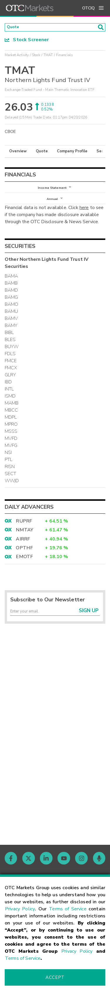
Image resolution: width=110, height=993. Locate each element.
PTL (8, 465)
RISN (10, 472)
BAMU (11, 317)
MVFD (11, 444)
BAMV (11, 324)
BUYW (12, 352)
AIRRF (23, 544)
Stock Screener (27, 41)
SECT (10, 479)
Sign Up (89, 618)
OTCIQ (88, 8)
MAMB (12, 408)
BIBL (9, 338)
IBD (8, 387)
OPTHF (24, 553)
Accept (54, 977)
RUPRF (24, 526)
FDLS (10, 359)
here (84, 213)
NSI (8, 458)
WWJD (12, 486)
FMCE (11, 366)
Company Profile (72, 153)
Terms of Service (68, 909)
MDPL (11, 423)
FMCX (11, 373)
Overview (18, 153)
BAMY (11, 331)
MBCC (11, 416)
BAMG (11, 303)
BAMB (11, 289)
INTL (9, 394)
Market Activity (17, 56)
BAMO (11, 310)
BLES (10, 345)
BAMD (11, 296)
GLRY (10, 380)
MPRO (11, 430)
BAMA (11, 281)
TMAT (48, 56)
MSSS (11, 437)
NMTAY (24, 535)
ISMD (10, 401)
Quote (42, 153)
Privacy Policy (20, 909)
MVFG (11, 451)
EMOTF (24, 562)
